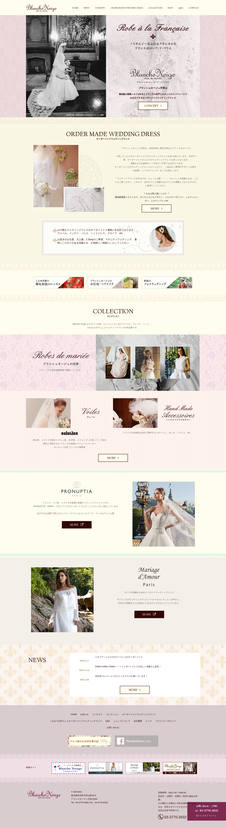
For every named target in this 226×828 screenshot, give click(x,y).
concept (100, 8)
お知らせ (84, 703)
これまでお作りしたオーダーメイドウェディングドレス (76, 710)
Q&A (180, 8)
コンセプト (97, 703)
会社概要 (138, 710)
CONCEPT (153, 106)
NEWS (87, 8)
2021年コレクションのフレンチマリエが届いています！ (123, 668)
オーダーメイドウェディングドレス (139, 703)
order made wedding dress (127, 8)
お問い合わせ (113, 716)
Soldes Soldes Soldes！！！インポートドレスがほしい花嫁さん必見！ (130, 663)
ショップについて (121, 710)
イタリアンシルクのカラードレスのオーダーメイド (121, 657)
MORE (156, 209)
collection (155, 8)
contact (194, 8)
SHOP (170, 8)
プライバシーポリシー (165, 710)
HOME (75, 8)
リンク (149, 710)
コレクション (112, 703)
